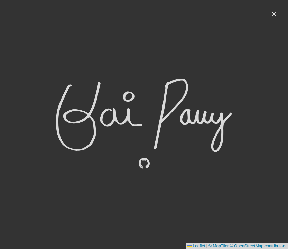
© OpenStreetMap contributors (258, 245)
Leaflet (196, 245)
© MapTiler (218, 245)
